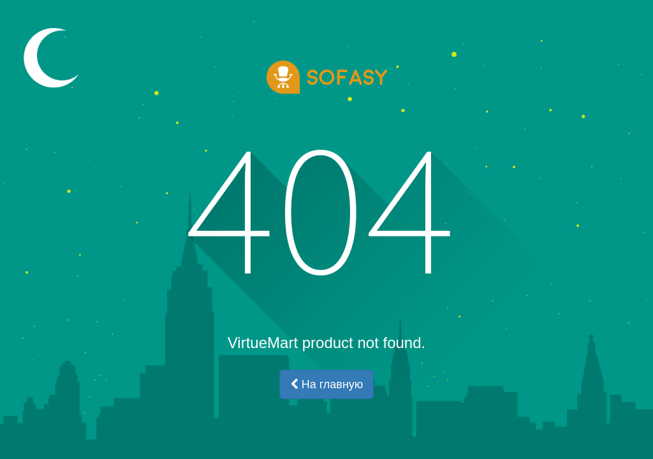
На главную (326, 384)
